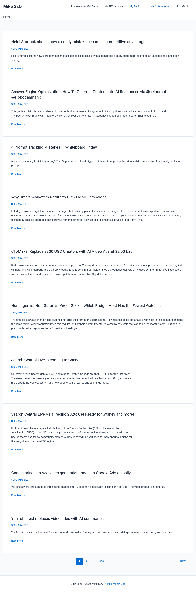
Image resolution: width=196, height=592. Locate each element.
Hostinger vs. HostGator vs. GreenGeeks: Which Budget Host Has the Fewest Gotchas (92, 305)
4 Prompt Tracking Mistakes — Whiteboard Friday (58, 146)
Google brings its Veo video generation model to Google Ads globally (76, 472)
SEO (13, 48)
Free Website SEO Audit (90, 6)
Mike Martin (183, 6)
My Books (140, 6)
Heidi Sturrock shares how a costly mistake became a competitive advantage (84, 41)
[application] (146, 6)
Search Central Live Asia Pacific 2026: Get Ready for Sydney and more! (78, 414)
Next (184, 561)
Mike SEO (12, 6)
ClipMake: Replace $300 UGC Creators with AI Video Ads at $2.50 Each (78, 251)
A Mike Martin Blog (115, 583)
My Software (162, 6)
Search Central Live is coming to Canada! (50, 359)
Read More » (18, 68)
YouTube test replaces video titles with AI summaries (61, 518)
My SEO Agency (118, 6)
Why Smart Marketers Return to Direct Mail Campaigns (63, 197)
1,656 (100, 561)
